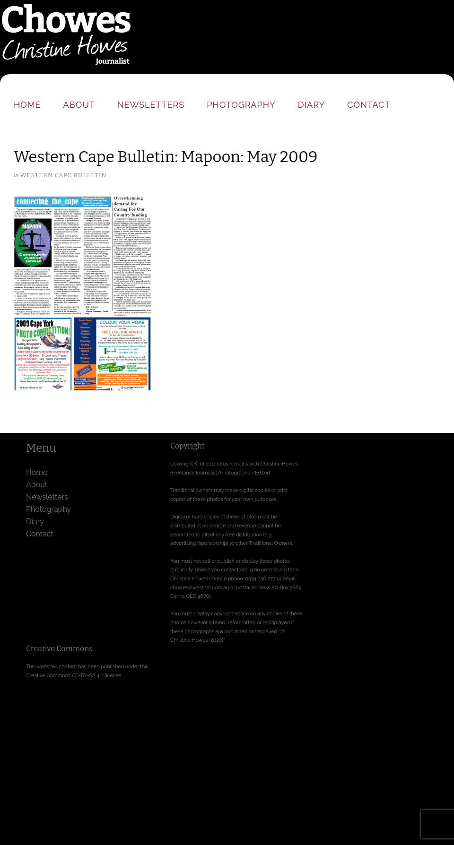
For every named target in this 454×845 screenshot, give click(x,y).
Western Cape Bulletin (63, 175)
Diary (311, 105)
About (79, 105)
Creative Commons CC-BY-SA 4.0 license (73, 675)
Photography (241, 105)
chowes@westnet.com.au (199, 587)
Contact (368, 105)
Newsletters (150, 105)
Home (27, 105)
